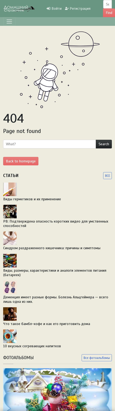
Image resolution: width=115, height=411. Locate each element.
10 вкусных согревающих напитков (32, 346)
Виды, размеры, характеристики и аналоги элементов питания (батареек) (54, 272)
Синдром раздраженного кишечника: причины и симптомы (51, 248)
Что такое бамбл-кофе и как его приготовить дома (46, 323)
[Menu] (9, 21)
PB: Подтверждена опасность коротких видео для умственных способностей (55, 223)
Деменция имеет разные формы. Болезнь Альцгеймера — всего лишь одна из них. (55, 299)
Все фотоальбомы (97, 358)
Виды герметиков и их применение (32, 199)
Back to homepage (21, 161)
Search (104, 144)
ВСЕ (107, 176)
